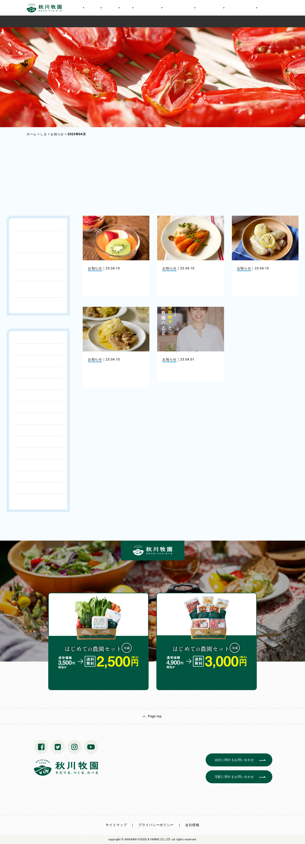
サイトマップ (116, 825)
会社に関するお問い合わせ (234, 760)
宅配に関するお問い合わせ (234, 777)
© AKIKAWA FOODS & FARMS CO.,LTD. (146, 839)
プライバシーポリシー (156, 825)
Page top (155, 716)
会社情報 (192, 825)
